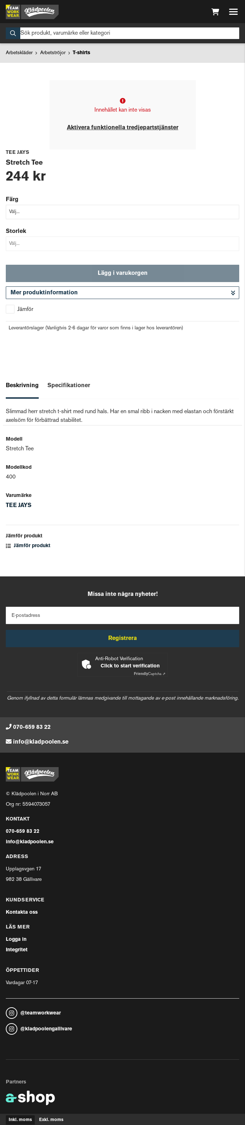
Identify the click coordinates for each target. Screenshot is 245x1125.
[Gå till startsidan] (32, 12)
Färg (12, 199)
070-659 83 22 (32, 727)
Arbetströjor (53, 53)
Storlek (16, 231)
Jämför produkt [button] (28, 546)
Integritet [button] (17, 950)
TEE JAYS (18, 505)
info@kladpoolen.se (40, 742)
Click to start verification (130, 666)
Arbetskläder (19, 53)
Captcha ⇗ (149, 674)
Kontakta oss (22, 912)
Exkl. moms (51, 1120)
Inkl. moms (20, 1120)
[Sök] (122, 33)
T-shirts (81, 53)
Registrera (122, 638)
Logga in (16, 939)
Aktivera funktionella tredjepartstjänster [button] (122, 127)
